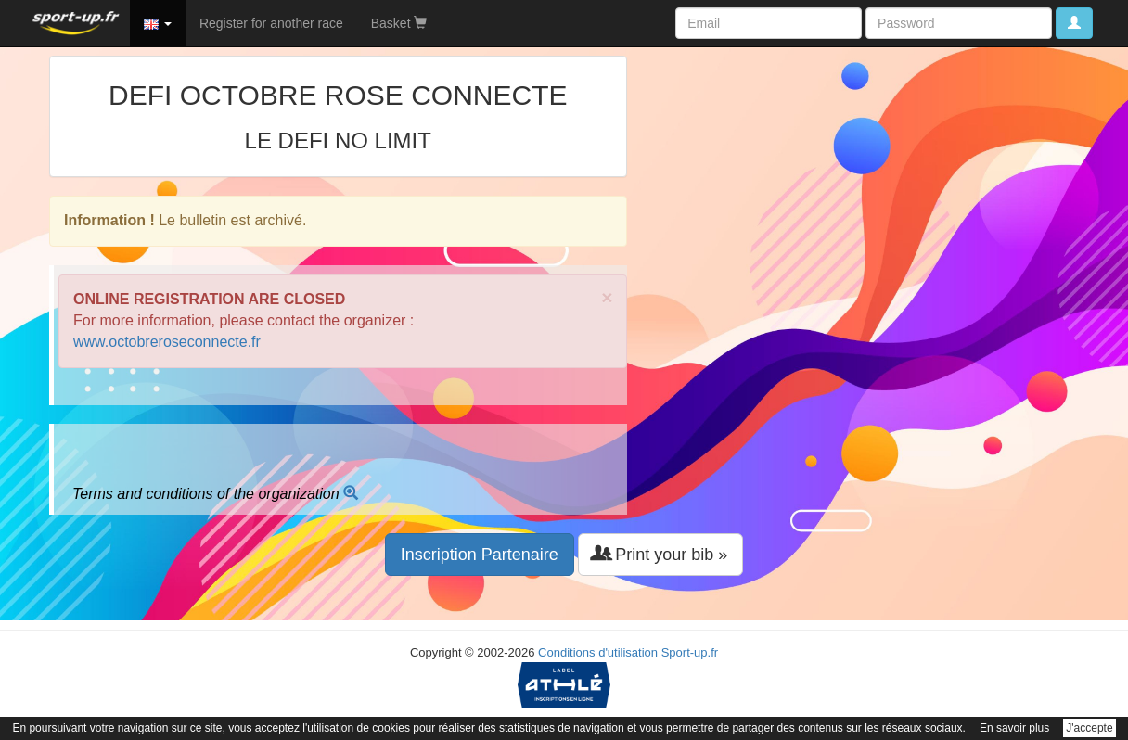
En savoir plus (1014, 727)
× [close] (606, 297)
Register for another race (271, 23)
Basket (399, 23)
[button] (158, 23)
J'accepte (1089, 727)
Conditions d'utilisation (598, 652)
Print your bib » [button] (660, 554)
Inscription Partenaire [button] (479, 554)
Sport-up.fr (689, 652)
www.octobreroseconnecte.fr (167, 342)
